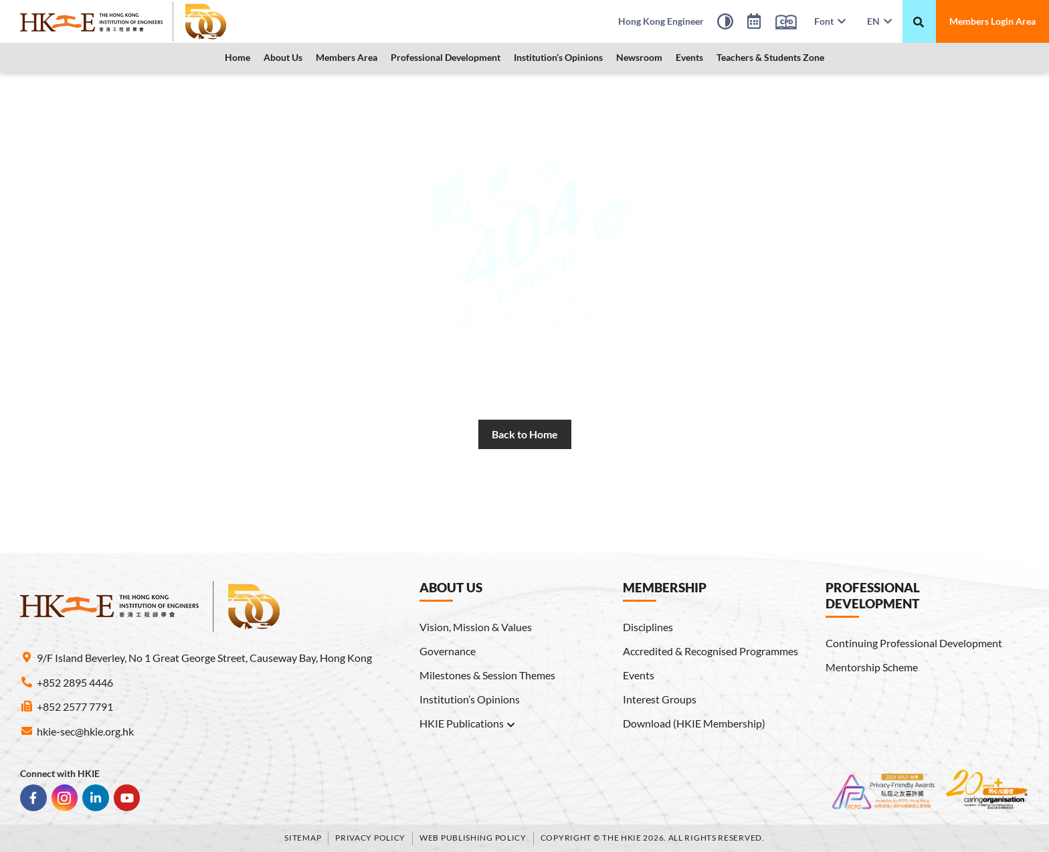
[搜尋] (918, 22)
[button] (283, 57)
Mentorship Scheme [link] (872, 667)
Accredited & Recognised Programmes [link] (710, 651)
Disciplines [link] (648, 626)
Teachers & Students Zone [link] (770, 57)
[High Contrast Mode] (725, 23)
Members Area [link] (346, 57)
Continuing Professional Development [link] (914, 642)
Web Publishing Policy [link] (473, 838)
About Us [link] (283, 57)
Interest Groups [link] (659, 699)
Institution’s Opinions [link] (558, 57)
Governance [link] (447, 651)
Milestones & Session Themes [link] (487, 675)
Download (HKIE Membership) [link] (694, 723)
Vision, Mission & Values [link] (475, 626)
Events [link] (689, 57)
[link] (123, 21)
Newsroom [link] (639, 57)
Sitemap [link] (302, 838)
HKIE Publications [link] (467, 723)
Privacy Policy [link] (370, 838)
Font (830, 21)
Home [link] (237, 57)
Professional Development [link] (445, 57)
